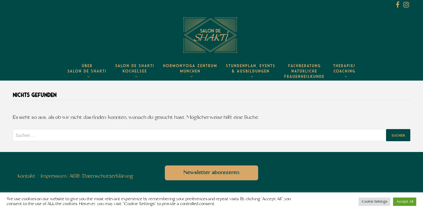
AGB (74, 176)
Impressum (53, 176)
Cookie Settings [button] (374, 201)
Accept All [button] (404, 201)
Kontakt (27, 176)
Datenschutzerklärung (107, 176)
